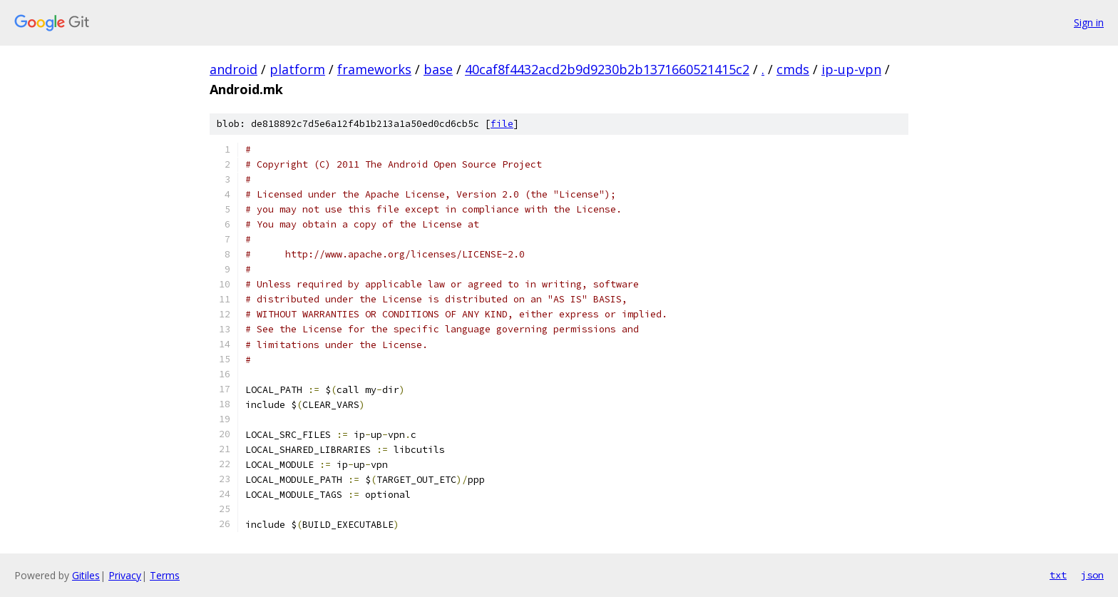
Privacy (124, 575)
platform (297, 69)
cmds (792, 69)
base (438, 69)
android (233, 69)
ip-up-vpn (851, 69)
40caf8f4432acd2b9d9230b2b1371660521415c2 (607, 69)
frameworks (374, 69)
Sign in (1089, 22)
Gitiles (86, 575)
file (502, 124)
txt (1058, 574)
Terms (165, 575)
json (1092, 574)
